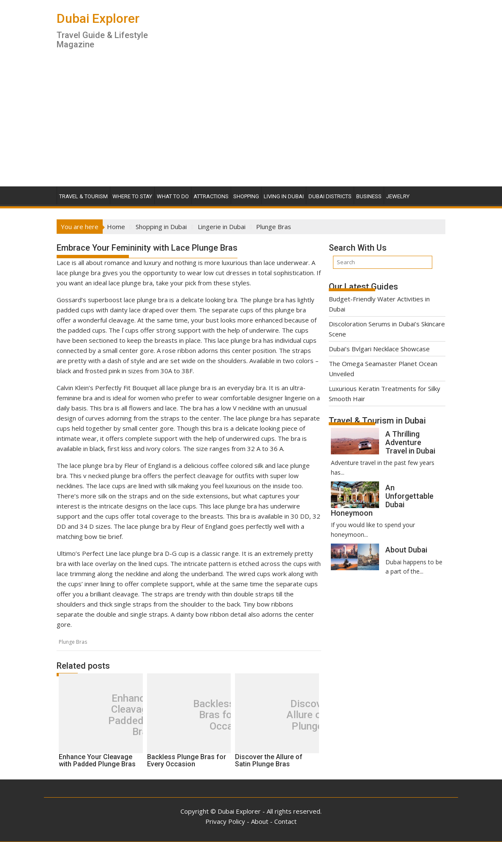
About (259, 821)
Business (369, 196)
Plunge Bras (73, 641)
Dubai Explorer (98, 18)
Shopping (246, 196)
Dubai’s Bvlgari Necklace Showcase (379, 348)
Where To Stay (132, 196)
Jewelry (397, 196)
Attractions (211, 196)
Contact (285, 821)
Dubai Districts (330, 196)
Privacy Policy (225, 821)
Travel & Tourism (83, 196)
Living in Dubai (284, 196)
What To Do (173, 196)
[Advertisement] (251, 123)
